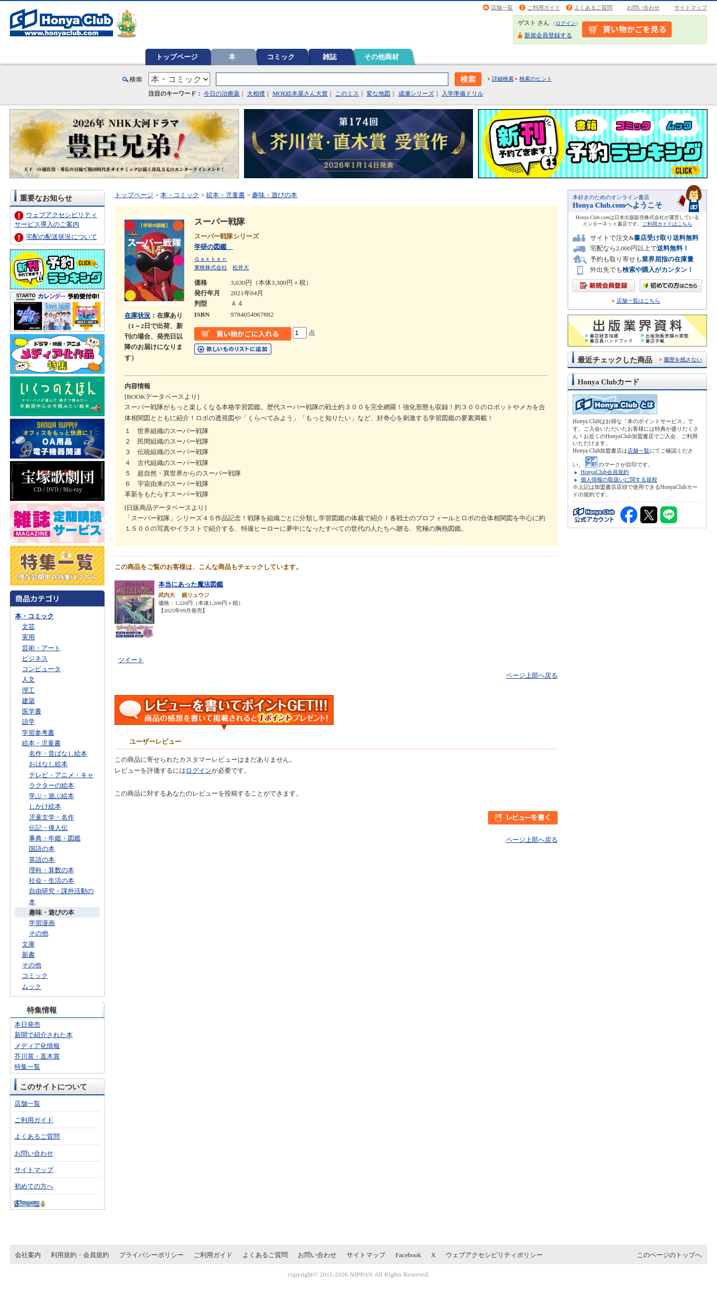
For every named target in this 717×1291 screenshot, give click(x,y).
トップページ (177, 57)
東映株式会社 (210, 267)
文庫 (28, 944)
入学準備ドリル (462, 93)
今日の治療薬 (221, 93)
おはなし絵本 (48, 764)
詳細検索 (503, 79)
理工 (28, 690)
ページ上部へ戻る (532, 675)
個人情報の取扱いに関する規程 (619, 479)
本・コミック (34, 616)
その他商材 (381, 57)
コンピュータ (41, 669)
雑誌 (330, 57)
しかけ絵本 (45, 806)
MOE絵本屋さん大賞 (300, 93)
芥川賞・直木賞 (37, 1056)
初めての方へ (33, 1186)
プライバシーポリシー (151, 1255)
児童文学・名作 (51, 817)
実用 (28, 637)
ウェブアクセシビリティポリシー (494, 1255)
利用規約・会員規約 (80, 1255)
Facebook (408, 1255)
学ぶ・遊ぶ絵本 (51, 796)
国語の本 (42, 848)
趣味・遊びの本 (51, 912)
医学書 (31, 711)
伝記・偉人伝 (48, 827)
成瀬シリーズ (416, 93)
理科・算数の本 (51, 870)
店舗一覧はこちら (638, 301)
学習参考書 (38, 732)
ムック (31, 986)
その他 (38, 933)
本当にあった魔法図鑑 (190, 584)
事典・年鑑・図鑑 (55, 838)
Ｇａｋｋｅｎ (210, 259)
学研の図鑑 (213, 246)
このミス (347, 93)
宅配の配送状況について (61, 236)
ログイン (566, 23)
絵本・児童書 (41, 743)
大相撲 (256, 93)
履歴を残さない (683, 359)
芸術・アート (41, 648)
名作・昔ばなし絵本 (58, 753)
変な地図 (378, 93)
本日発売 (27, 1024)
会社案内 (28, 1255)
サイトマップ (690, 7)
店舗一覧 (502, 7)
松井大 (241, 267)
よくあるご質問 (593, 7)
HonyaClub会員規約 (605, 472)
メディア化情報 (37, 1046)
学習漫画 (42, 923)
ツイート (131, 660)
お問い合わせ (643, 7)
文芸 (28, 626)
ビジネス (35, 658)
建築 (28, 700)
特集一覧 (27, 1066)
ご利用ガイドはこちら (667, 224)
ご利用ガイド (543, 7)
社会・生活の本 (51, 880)
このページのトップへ (669, 1255)
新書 (28, 954)
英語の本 (42, 859)
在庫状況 (137, 315)
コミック (281, 57)
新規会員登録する (548, 35)
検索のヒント (535, 79)
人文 (28, 679)
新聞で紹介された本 (43, 1035)
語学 (28, 721)
